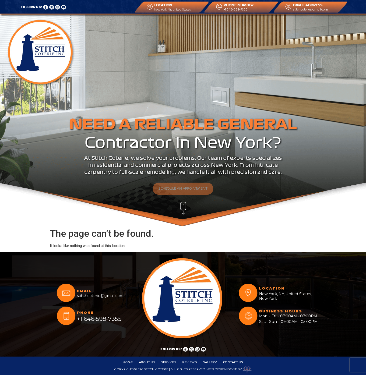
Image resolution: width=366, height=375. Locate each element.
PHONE (85, 312)
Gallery (181, 25)
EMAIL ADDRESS (308, 5)
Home (99, 25)
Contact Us (205, 25)
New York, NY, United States (172, 9)
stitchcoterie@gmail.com (310, 9)
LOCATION (163, 5)
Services (140, 25)
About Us (118, 25)
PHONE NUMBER (238, 5)
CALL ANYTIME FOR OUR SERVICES (272, 22)
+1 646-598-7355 (235, 9)
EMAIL (84, 291)
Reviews (161, 25)
